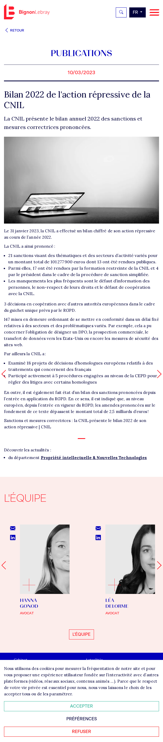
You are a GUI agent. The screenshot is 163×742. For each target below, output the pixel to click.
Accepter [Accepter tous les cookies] (81, 706)
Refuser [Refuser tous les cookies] (81, 731)
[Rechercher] (121, 12)
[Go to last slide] (5, 565)
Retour (14, 30)
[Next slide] (157, 565)
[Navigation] (154, 12)
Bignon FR (27, 11)
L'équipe (81, 634)
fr (136, 12)
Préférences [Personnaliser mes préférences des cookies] (81, 718)
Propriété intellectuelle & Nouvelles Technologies (94, 457)
